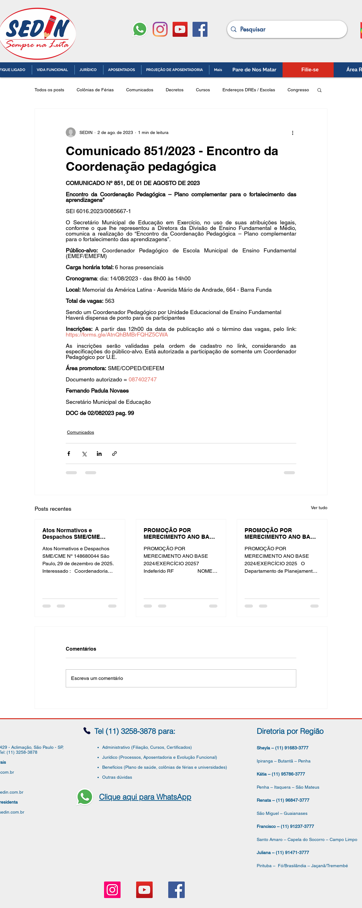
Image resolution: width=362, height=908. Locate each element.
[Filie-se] (310, 69)
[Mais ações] (292, 132)
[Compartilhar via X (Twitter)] (84, 453)
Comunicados (139, 89)
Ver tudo (319, 507)
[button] (319, 89)
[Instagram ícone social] (112, 890)
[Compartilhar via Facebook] (69, 453)
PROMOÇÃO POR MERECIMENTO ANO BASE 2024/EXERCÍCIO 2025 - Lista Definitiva (281, 533)
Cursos (203, 89)
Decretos (174, 89)
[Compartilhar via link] (114, 453)
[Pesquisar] (287, 29)
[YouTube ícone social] (180, 29)
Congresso (298, 89)
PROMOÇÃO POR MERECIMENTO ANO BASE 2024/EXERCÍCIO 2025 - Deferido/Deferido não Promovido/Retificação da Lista (180, 533)
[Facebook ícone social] (200, 29)
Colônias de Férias (95, 89)
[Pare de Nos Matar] (254, 69)
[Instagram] (160, 29)
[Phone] (87, 731)
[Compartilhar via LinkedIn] (99, 453)
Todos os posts (49, 89)
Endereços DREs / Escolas (248, 89)
